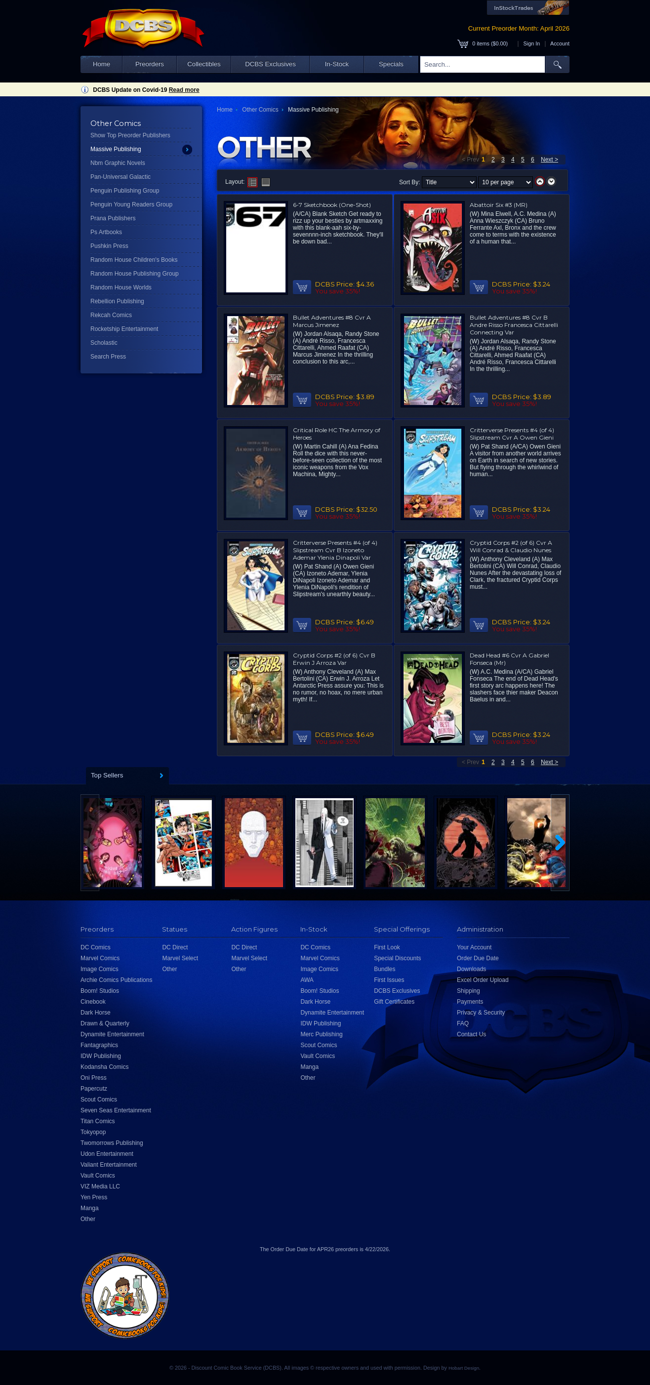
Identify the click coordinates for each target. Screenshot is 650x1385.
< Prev (470, 159)
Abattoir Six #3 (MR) (499, 204)
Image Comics (100, 969)
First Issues (389, 980)
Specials (391, 64)
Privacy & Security (481, 1012)
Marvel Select (180, 958)
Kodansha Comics (104, 1066)
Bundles (384, 969)
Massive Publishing (115, 149)
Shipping (468, 990)
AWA (306, 980)
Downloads (471, 969)
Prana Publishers (112, 218)
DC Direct (175, 947)
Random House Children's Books (133, 259)
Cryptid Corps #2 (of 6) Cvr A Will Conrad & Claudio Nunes (511, 546)
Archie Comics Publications (116, 980)
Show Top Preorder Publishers (130, 135)
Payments (470, 1001)
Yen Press (94, 1197)
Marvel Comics (100, 958)
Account (559, 43)
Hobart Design (463, 1368)
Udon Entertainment (107, 1153)
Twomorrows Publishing (112, 1143)
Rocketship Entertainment (124, 329)
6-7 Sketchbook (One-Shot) (332, 204)
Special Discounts (397, 958)
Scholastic (104, 342)
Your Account (474, 947)
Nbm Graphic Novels (117, 163)
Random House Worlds (121, 287)
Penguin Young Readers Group (131, 204)
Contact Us (471, 1034)
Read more (184, 89)
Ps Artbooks (106, 232)
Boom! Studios (100, 990)
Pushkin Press (109, 246)
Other (88, 1219)
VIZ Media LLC (100, 1186)
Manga (90, 1208)
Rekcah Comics (111, 315)
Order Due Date (478, 958)
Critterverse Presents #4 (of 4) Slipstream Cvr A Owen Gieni (512, 433)
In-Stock (337, 64)
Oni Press (94, 1077)
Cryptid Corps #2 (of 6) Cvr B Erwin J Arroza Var (334, 659)
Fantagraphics (99, 1045)
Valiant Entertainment (109, 1164)
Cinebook (93, 1001)
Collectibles (203, 64)
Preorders (149, 64)
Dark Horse (96, 1012)
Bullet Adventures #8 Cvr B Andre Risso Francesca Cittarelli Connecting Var (514, 325)
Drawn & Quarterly (105, 1023)
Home (101, 64)
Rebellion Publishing (117, 301)
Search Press (108, 356)
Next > (549, 159)
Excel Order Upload (483, 980)
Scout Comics (99, 1099)
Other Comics (260, 109)
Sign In (532, 43)
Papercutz (94, 1088)
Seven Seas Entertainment (116, 1110)
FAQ (463, 1023)
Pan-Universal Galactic (120, 176)
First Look (387, 947)
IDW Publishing (101, 1056)
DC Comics (96, 947)
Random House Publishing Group (134, 273)
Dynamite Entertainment (112, 1034)
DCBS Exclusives (270, 64)
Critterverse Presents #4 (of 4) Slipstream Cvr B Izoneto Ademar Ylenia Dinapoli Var (335, 550)
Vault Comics (98, 1175)
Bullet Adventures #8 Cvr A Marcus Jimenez (332, 321)
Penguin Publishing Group (124, 190)
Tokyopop (93, 1132)
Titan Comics (98, 1121)
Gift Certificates (394, 1001)
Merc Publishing (321, 1034)
